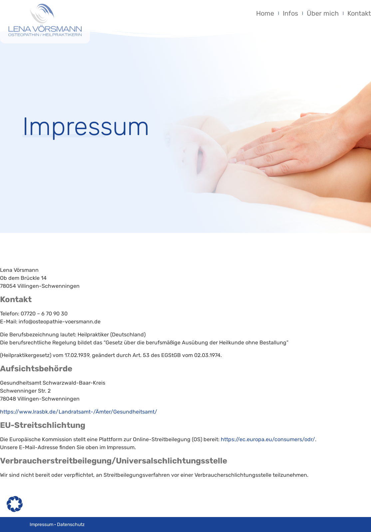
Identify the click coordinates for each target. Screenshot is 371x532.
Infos (290, 13)
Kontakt (359, 13)
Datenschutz (71, 524)
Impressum (41, 524)
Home (265, 13)
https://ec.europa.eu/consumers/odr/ (268, 439)
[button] (14, 504)
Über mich (323, 13)
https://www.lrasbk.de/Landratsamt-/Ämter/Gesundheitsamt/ (78, 412)
